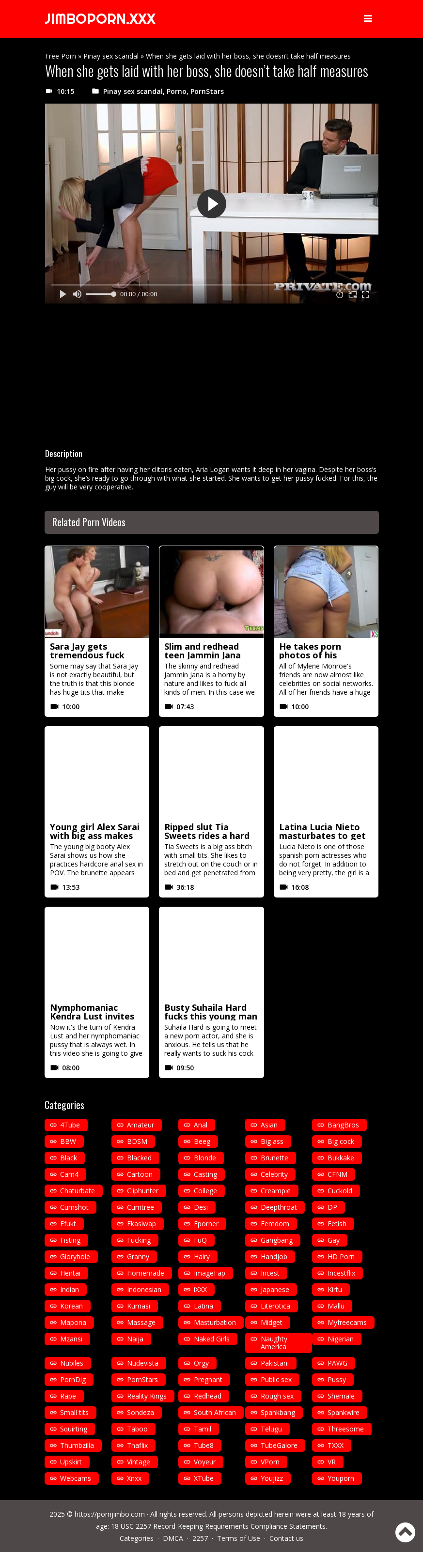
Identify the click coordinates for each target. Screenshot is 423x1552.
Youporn (341, 1478)
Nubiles (71, 1363)
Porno (177, 91)
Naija (135, 1338)
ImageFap (209, 1273)
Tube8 (204, 1445)
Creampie (276, 1190)
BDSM (137, 1141)
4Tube (70, 1124)
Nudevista (142, 1363)
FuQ (200, 1240)
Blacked (139, 1157)
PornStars (207, 91)
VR (332, 1461)
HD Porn (341, 1256)
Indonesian (144, 1289)
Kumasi (138, 1305)
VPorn (270, 1461)
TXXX (336, 1445)
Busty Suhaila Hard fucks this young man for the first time (210, 1016)
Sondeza (140, 1412)
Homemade (145, 1273)
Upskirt (71, 1461)
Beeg (202, 1141)
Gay (334, 1240)
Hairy (202, 1256)
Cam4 (69, 1174)
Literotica (275, 1305)
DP (332, 1207)
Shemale (341, 1395)
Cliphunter (142, 1190)
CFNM (337, 1174)
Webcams (75, 1478)
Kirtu (335, 1289)
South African (215, 1412)
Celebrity (274, 1174)
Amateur (140, 1124)
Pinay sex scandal (111, 56)
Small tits (74, 1412)
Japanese (275, 1289)
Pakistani (275, 1363)
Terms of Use (238, 1538)
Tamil (202, 1428)
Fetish (337, 1223)
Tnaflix (137, 1445)
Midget (271, 1322)
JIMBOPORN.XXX (102, 19)
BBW (68, 1141)
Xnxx (134, 1478)
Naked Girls (212, 1338)
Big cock (341, 1141)
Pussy (337, 1379)
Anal (200, 1124)
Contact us (286, 1538)
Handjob (274, 1256)
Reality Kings (147, 1395)
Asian (269, 1124)
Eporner (206, 1223)
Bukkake (341, 1157)
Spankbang (278, 1412)
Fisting (70, 1240)
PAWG (337, 1363)
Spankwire (344, 1412)
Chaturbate (77, 1190)
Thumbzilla (77, 1445)
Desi (201, 1207)
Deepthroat (279, 1207)
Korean (71, 1305)
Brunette (274, 1157)
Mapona (73, 1322)
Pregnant (208, 1379)
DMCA (173, 1538)
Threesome (346, 1428)
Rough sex (277, 1395)
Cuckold (340, 1190)
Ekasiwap (141, 1223)
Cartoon (140, 1174)
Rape (68, 1395)
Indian (69, 1289)
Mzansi (71, 1338)
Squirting (73, 1428)
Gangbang (277, 1240)
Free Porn (60, 56)
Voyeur (205, 1461)
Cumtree (140, 1207)
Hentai (70, 1273)
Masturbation (215, 1322)
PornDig (73, 1379)
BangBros (343, 1124)
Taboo (137, 1428)
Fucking (139, 1240)
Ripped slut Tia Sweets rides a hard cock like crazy (207, 835)
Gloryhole (75, 1256)
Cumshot (74, 1207)
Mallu (336, 1305)
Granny (138, 1256)
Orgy (201, 1363)
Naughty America (274, 1342)
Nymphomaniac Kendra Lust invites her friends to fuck (92, 1016)
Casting (205, 1174)
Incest (270, 1273)
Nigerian (341, 1338)
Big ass (272, 1141)
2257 (200, 1538)
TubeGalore (279, 1445)
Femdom (275, 1223)
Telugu (271, 1428)
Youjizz (272, 1478)
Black (68, 1157)
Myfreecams (347, 1322)
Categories (137, 1538)
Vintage (138, 1461)
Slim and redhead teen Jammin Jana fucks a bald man (202, 654)
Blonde (205, 1157)
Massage (141, 1322)
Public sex (276, 1379)
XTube (204, 1478)
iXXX (200, 1289)
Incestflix (341, 1273)
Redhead (207, 1395)
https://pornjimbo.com (110, 1514)
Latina (203, 1305)
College (205, 1190)
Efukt (68, 1223)
